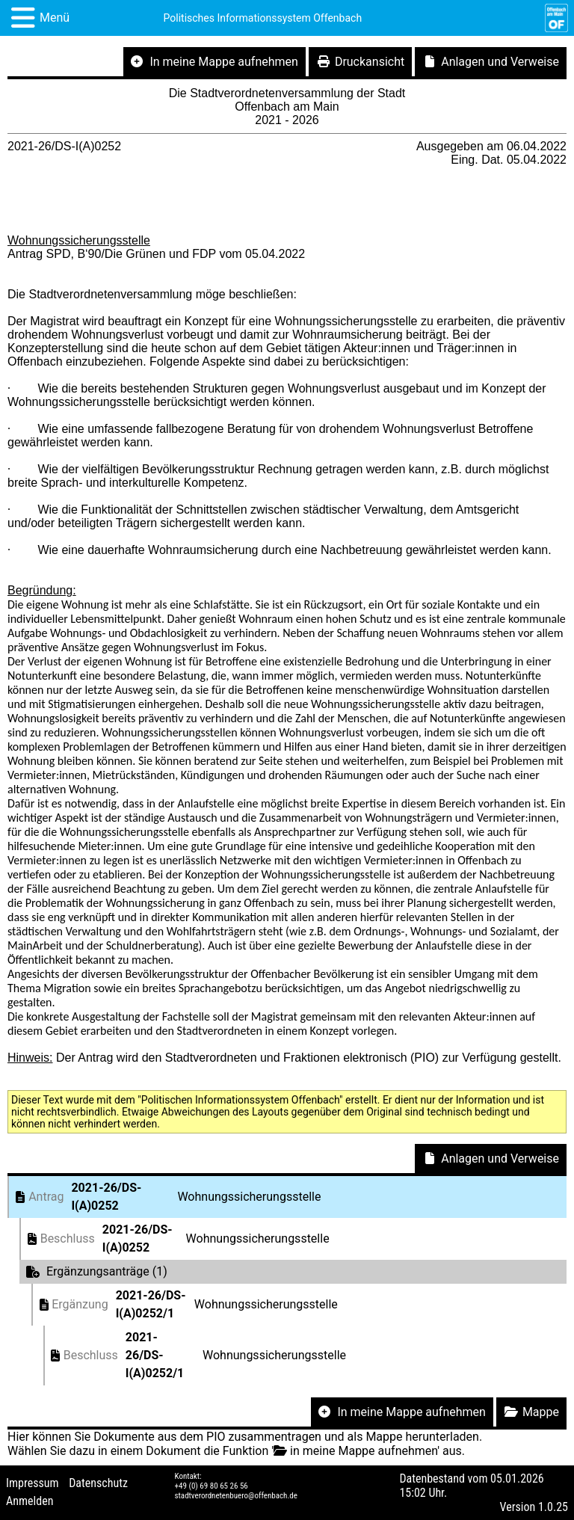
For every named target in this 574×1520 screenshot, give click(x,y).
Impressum (32, 1483)
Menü (55, 17)
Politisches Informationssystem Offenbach (263, 18)
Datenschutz (98, 1483)
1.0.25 (553, 1507)
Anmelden (29, 1501)
